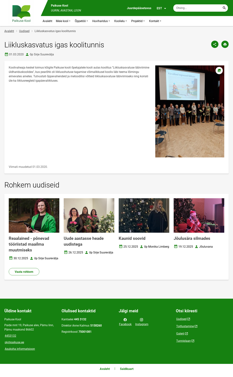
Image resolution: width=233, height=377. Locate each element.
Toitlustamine (185, 326)
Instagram (141, 321)
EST (161, 8)
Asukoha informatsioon (20, 349)
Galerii (180, 333)
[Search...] (224, 8)
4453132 (10, 335)
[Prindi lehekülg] (225, 44)
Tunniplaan (183, 341)
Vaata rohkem (24, 272)
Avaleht (47, 21)
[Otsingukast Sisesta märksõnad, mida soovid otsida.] (200, 8)
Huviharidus (101, 21)
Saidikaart (126, 369)
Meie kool (63, 21)
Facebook (125, 321)
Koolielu (121, 21)
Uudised (24, 31)
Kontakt (155, 21)
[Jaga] (214, 44)
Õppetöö (82, 21)
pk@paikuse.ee (14, 342)
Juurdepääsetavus (139, 8)
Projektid (138, 21)
